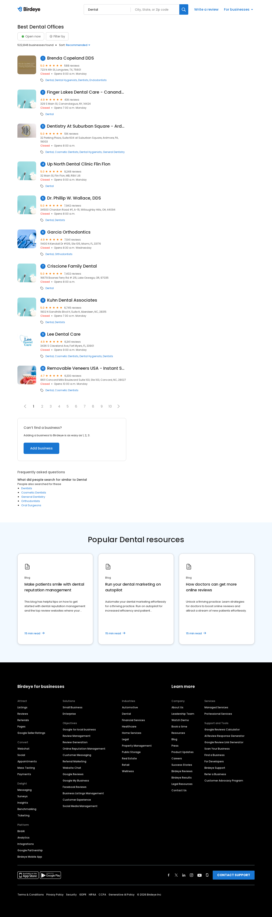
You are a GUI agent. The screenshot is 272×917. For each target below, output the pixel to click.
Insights (22, 802)
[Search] (183, 9)
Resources (178, 733)
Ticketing (23, 815)
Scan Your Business (217, 748)
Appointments (27, 761)
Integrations (25, 844)
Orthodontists (63, 254)
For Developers (214, 761)
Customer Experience (77, 799)
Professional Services (218, 714)
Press (174, 745)
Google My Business (76, 780)
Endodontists (98, 80)
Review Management (77, 736)
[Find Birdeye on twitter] (176, 875)
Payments (24, 774)
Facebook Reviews (74, 787)
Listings (22, 707)
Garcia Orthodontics (69, 232)
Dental (49, 80)
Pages (21, 726)
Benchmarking (26, 809)
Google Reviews (73, 774)
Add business (41, 448)
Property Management (137, 745)
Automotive (130, 707)
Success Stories (181, 765)
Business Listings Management (83, 793)
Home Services (131, 733)
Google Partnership (30, 850)
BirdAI (21, 831)
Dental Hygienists (66, 80)
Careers (176, 758)
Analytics (23, 837)
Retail (125, 765)
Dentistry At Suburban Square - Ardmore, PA (86, 126)
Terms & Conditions (30, 894)
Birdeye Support (214, 768)
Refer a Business (215, 774)
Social (21, 755)
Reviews (22, 714)
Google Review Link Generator (223, 742)
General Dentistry (114, 152)
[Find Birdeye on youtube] (199, 875)
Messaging (24, 790)
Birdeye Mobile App (29, 857)
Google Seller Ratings (31, 733)
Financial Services (133, 720)
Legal (125, 739)
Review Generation (75, 742)
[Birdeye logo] (29, 10)
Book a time (179, 726)
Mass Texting (26, 768)
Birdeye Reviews (182, 771)
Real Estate (129, 758)
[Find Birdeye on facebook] (168, 875)
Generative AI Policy (122, 894)
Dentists (83, 80)
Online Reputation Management (84, 748)
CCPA (102, 894)
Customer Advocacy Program (223, 780)
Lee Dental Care (64, 334)
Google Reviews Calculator (222, 729)
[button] (119, 406)
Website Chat (72, 768)
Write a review (206, 9)
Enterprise (69, 714)
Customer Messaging (77, 755)
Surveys (22, 796)
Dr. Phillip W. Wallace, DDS (74, 198)
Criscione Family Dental (72, 266)
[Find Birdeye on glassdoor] (207, 875)
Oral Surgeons (31, 505)
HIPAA (92, 894)
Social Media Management (80, 806)
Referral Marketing (74, 761)
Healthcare (129, 726)
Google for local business (79, 729)
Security (71, 894)
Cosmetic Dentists (66, 152)
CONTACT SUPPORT (233, 875)
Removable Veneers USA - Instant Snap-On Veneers (86, 368)
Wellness (128, 771)
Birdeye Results (181, 777)
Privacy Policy (55, 894)
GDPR (82, 894)
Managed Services (216, 707)
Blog (174, 739)
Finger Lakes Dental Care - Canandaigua (86, 92)
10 (110, 406)
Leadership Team (182, 714)
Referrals (23, 720)
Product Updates (182, 752)
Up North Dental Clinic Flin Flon (78, 164)
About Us (177, 707)
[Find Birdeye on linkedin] (184, 875)
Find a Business (214, 755)
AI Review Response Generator (224, 736)
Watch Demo (180, 720)
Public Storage (131, 752)
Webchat (23, 748)
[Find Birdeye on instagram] (191, 875)
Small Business (72, 707)
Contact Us (179, 790)
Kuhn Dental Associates (72, 300)
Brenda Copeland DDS (70, 58)
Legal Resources (182, 784)
